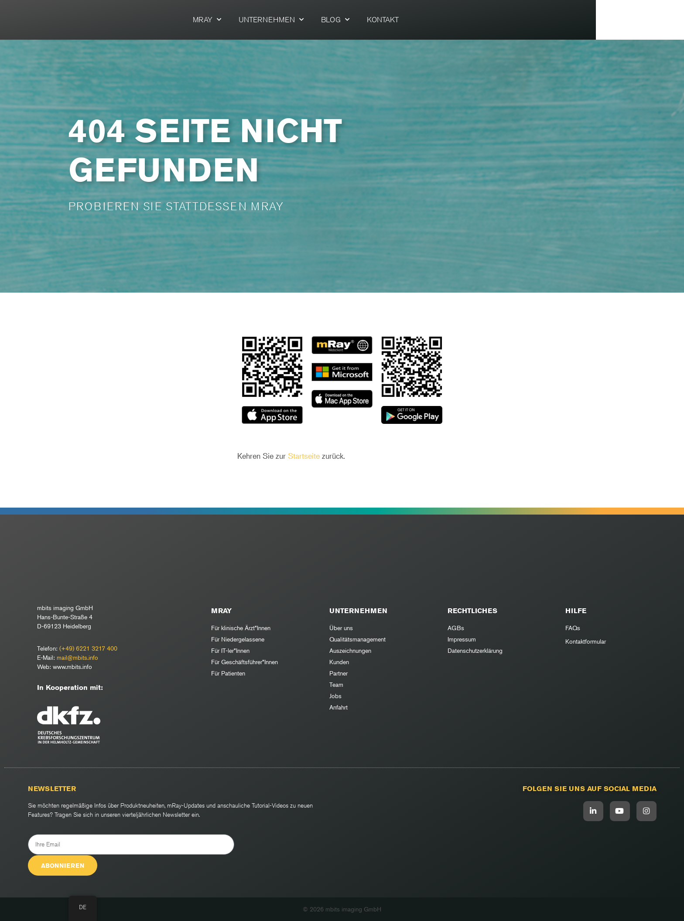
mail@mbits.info (77, 657)
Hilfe (575, 611)
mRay (251, 20)
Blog (379, 20)
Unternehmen (315, 20)
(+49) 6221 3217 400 (88, 648)
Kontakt (427, 19)
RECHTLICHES (472, 611)
